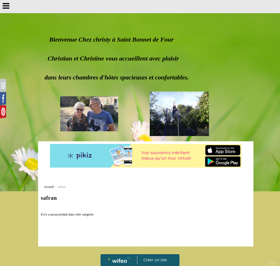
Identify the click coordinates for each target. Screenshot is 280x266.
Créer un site (155, 259)
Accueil (49, 187)
